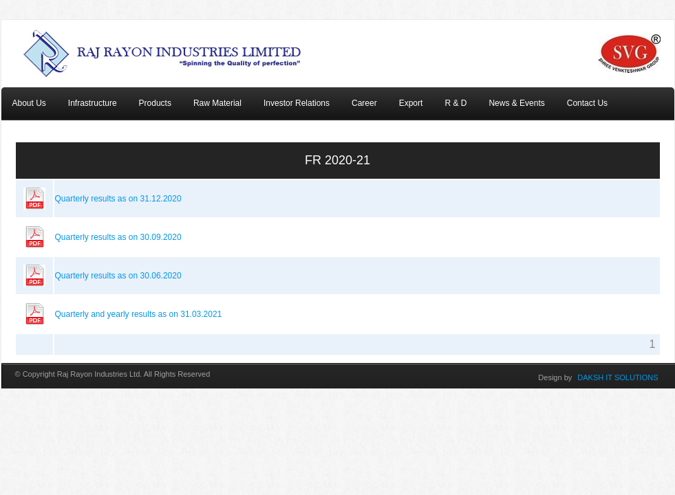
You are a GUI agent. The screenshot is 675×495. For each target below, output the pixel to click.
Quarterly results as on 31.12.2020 (118, 199)
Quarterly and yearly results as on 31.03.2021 (138, 314)
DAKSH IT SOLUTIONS (617, 377)
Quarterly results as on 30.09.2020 (118, 237)
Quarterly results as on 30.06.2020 (118, 275)
